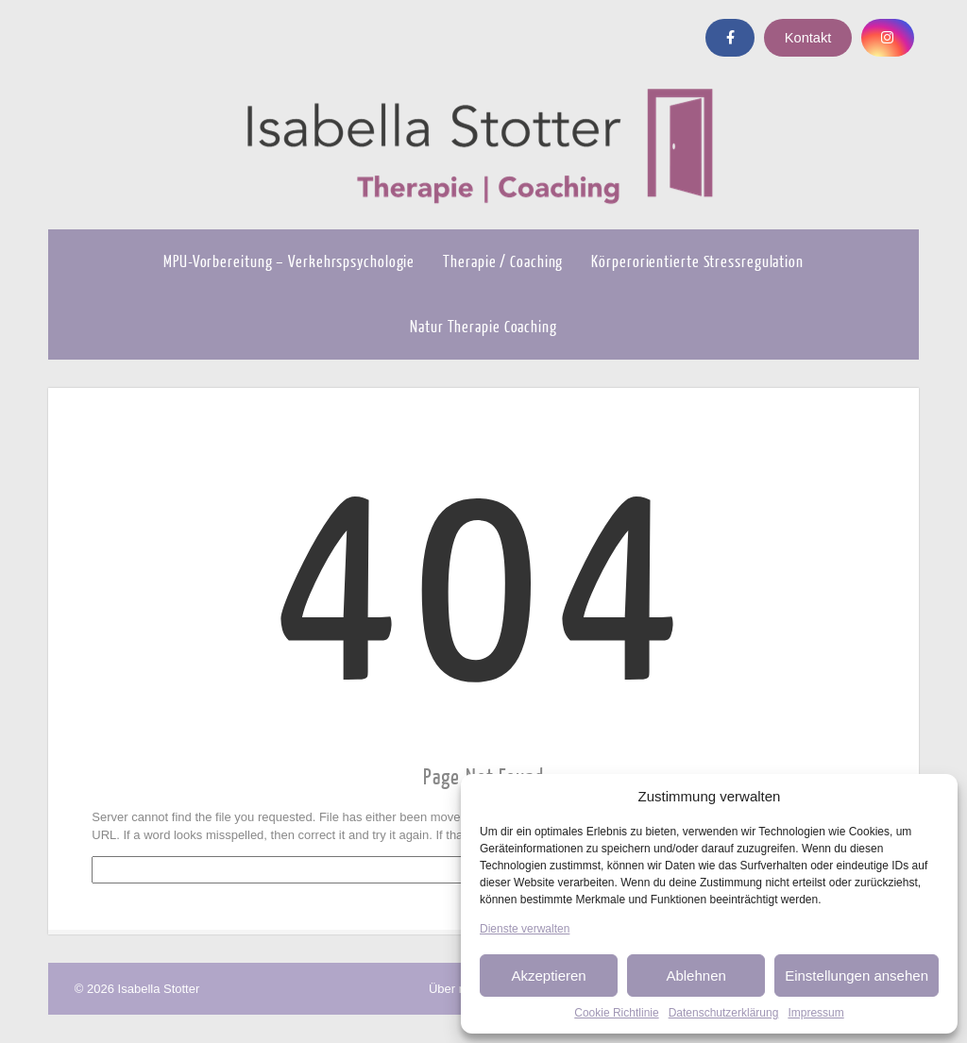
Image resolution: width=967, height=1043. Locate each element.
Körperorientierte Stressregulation (697, 262)
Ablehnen (695, 975)
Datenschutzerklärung (724, 1012)
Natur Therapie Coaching (483, 327)
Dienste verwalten (524, 928)
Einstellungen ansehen (856, 975)
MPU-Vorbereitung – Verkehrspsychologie (289, 262)
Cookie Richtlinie (616, 1012)
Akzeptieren (548, 975)
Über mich (456, 989)
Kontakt (808, 37)
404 (483, 589)
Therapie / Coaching (503, 262)
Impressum (815, 1012)
